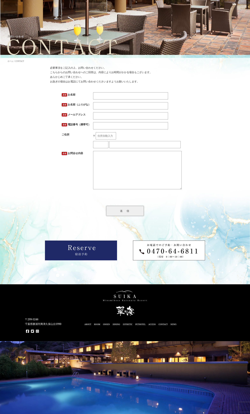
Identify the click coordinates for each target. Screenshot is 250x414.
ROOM (97, 324)
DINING (116, 324)
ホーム (10, 61)
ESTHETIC (127, 324)
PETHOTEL (140, 324)
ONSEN (106, 324)
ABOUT (87, 324)
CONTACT (163, 324)
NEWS (173, 324)
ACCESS (152, 324)
